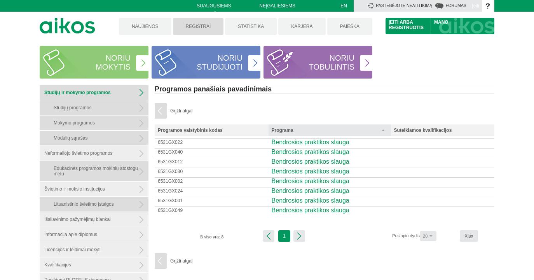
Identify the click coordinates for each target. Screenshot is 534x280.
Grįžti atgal (181, 111)
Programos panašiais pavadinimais (213, 89)
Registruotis (406, 27)
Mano (441, 22)
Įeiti (475, 6)
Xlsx (468, 236)
